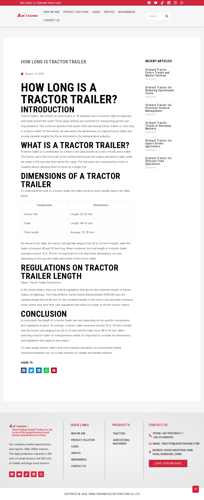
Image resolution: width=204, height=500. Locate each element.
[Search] (167, 16)
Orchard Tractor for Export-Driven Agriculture (158, 143)
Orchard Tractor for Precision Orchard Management (158, 108)
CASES (96, 12)
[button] (24, 371)
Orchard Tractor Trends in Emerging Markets (158, 125)
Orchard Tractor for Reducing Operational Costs (159, 90)
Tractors (119, 433)
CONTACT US (52, 20)
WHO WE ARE (52, 12)
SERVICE (109, 12)
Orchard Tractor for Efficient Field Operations (158, 161)
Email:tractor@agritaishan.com (176, 443)
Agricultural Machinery (121, 441)
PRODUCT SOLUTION (75, 12)
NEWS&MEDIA (126, 12)
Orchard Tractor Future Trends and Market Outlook (157, 72)
